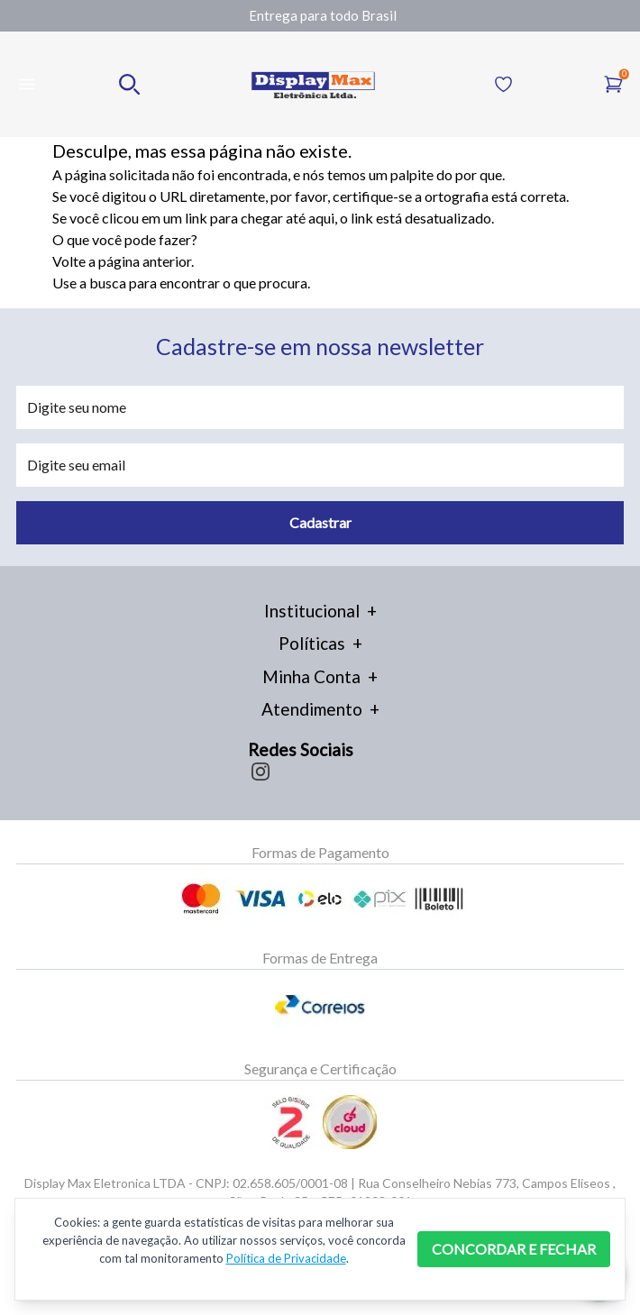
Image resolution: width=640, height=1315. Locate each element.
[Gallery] (322, 16)
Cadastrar (320, 522)
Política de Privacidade (286, 1258)
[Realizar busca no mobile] (129, 84)
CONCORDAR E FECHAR (514, 1248)
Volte (69, 260)
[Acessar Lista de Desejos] (503, 84)
